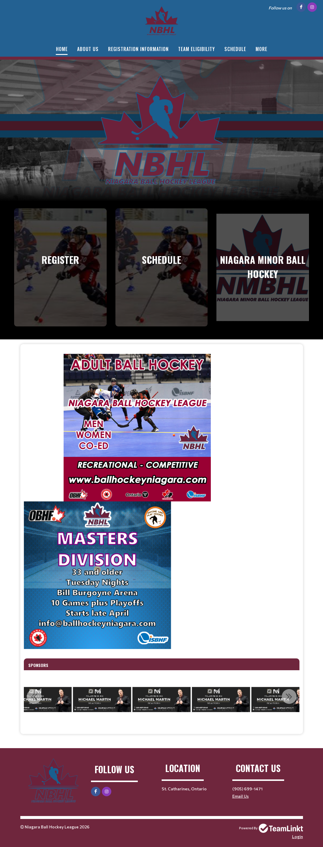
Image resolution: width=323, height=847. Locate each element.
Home (62, 49)
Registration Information (138, 49)
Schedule (235, 49)
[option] (102, 699)
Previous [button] (34, 696)
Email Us (240, 796)
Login (297, 836)
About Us (88, 49)
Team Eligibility (196, 49)
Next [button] (289, 696)
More (261, 49)
